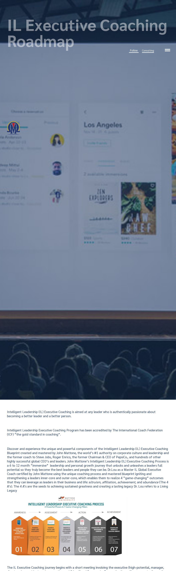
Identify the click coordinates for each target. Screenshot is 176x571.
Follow (134, 50)
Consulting (148, 50)
